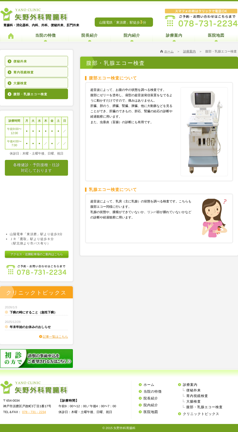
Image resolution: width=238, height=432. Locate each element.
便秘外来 (20, 61)
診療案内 (174, 35)
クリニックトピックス (201, 414)
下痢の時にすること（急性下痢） (33, 312)
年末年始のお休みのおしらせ (30, 327)
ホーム (169, 51)
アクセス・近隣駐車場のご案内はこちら (36, 254)
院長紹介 (89, 35)
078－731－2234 (34, 412)
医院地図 (216, 35)
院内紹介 (132, 35)
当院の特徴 (45, 35)
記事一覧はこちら (55, 336)
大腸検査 (20, 83)
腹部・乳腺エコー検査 (30, 94)
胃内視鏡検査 (23, 72)
